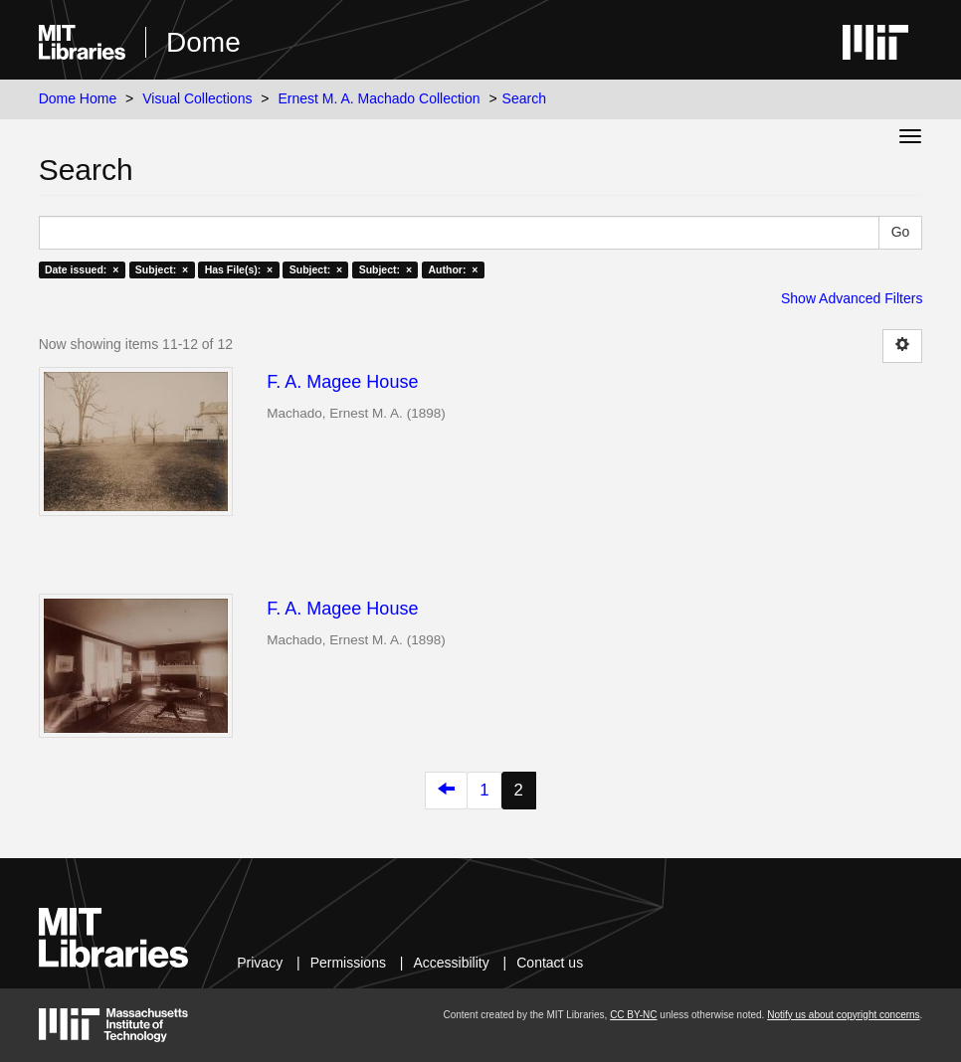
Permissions (348, 963)
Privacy (260, 963)
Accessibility (450, 963)
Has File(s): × (239, 269)
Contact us (549, 963)
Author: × (454, 269)
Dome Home (78, 98)
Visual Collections (197, 98)
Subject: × (161, 269)
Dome (203, 42)
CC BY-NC (633, 1014)
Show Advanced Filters (851, 298)
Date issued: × (81, 269)
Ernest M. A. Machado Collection (379, 98)
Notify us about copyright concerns (843, 1014)
